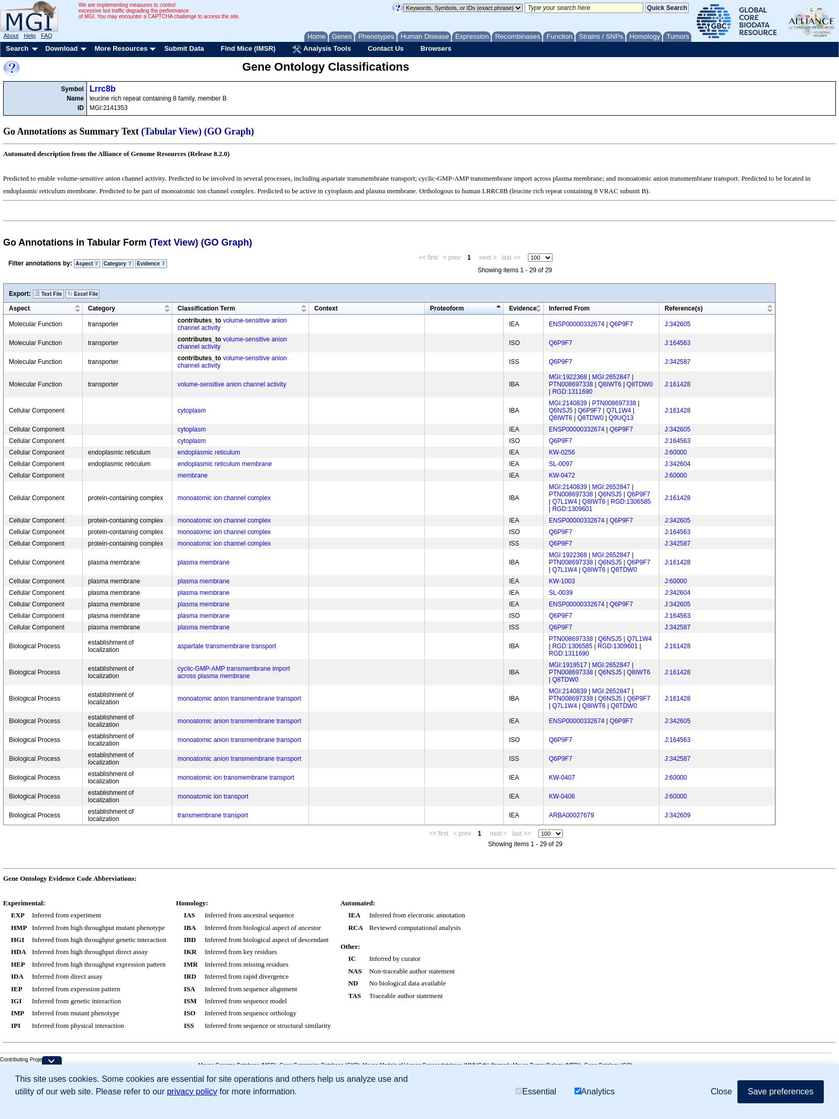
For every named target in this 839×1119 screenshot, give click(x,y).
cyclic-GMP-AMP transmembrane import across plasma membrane (234, 672)
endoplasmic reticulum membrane (225, 464)
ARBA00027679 (571, 815)
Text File (48, 294)
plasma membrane (203, 562)
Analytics (595, 1092)
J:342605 (677, 324)
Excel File (82, 294)
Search (17, 48)
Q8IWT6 (610, 384)
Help (30, 35)
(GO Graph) (229, 131)
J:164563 (677, 343)
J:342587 (677, 361)
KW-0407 (562, 777)
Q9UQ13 (621, 418)
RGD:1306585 (631, 501)
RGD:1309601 (572, 509)
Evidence (151, 264)
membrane (192, 475)
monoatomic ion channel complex (224, 498)
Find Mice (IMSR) (247, 48)
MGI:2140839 (568, 403)
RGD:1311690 (572, 391)
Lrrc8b (103, 88)
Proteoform (447, 308)
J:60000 (676, 452)
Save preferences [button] (780, 1092)
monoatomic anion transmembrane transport (239, 698)
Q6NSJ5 (560, 410)
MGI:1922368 (568, 377)
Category (118, 264)
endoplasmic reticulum (209, 452)
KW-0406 (562, 796)
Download (61, 48)
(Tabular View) (171, 131)
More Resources (120, 48)
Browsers (436, 48)
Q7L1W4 (618, 410)
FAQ (46, 35)
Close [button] (721, 1092)
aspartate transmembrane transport (227, 646)
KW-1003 (562, 581)
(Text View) (173, 242)
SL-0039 (560, 592)
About (11, 35)
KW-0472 (562, 475)
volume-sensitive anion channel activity (232, 384)
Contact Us (386, 48)
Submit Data (184, 48)
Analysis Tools (321, 49)
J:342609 (677, 815)
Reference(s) (684, 308)
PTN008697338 (571, 384)
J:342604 (677, 464)
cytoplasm (192, 410)
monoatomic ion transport (213, 796)
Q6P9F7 (621, 324)
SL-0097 (560, 464)
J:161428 (677, 384)
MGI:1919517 (568, 665)
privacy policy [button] (192, 1092)
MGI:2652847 (611, 377)
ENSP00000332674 (576, 324)
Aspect (86, 264)
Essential (535, 1092)
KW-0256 (562, 452)
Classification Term (206, 308)
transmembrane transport (213, 815)
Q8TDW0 (639, 384)
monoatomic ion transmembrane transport (236, 777)
